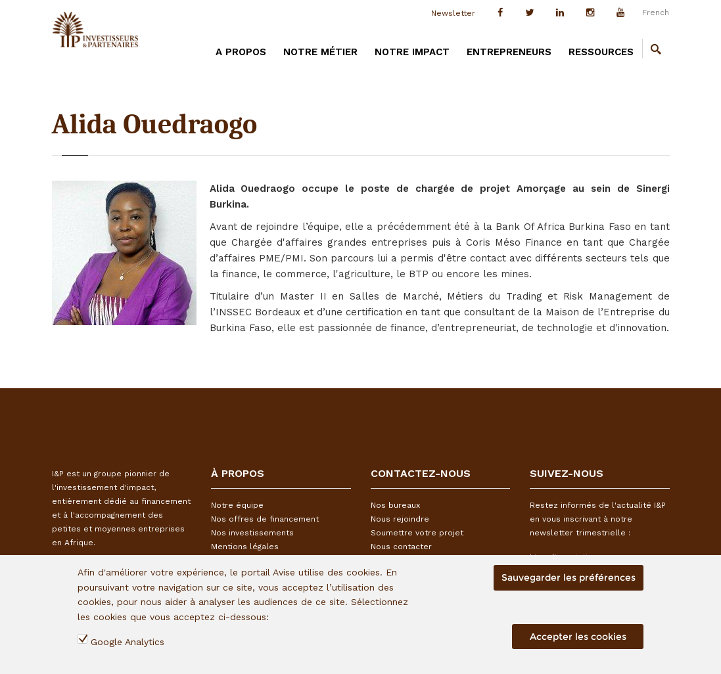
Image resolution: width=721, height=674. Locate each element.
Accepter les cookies (578, 636)
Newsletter (453, 13)
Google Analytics (127, 642)
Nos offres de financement (265, 519)
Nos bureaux (395, 505)
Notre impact (412, 52)
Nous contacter (401, 546)
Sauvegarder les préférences (568, 577)
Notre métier (320, 52)
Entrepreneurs (509, 52)
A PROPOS (241, 52)
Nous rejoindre (400, 519)
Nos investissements (252, 532)
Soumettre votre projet (417, 532)
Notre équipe (237, 505)
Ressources (601, 52)
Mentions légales (245, 546)
